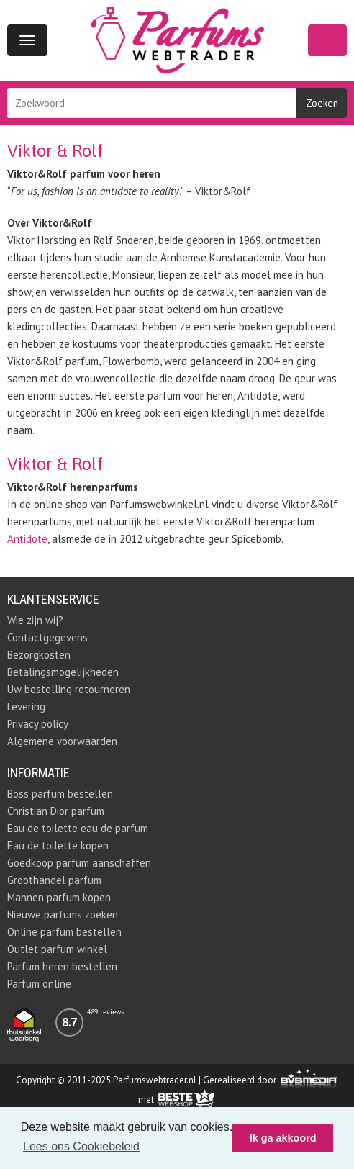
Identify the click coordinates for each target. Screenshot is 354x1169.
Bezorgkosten (39, 655)
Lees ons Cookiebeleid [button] (81, 1146)
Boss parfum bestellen (60, 793)
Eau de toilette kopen (58, 845)
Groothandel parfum (54, 880)
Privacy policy (37, 724)
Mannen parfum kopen (59, 897)
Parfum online (39, 983)
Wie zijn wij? (35, 620)
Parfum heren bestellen (62, 966)
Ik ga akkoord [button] (283, 1138)
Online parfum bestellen (64, 932)
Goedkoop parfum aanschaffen (79, 863)
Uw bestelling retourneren (68, 689)
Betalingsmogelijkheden (63, 672)
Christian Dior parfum (55, 811)
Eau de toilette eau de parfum (77, 828)
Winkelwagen (327, 40)
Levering (26, 706)
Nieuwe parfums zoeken (62, 914)
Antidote (27, 539)
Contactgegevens (47, 637)
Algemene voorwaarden (62, 741)
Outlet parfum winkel (57, 949)
